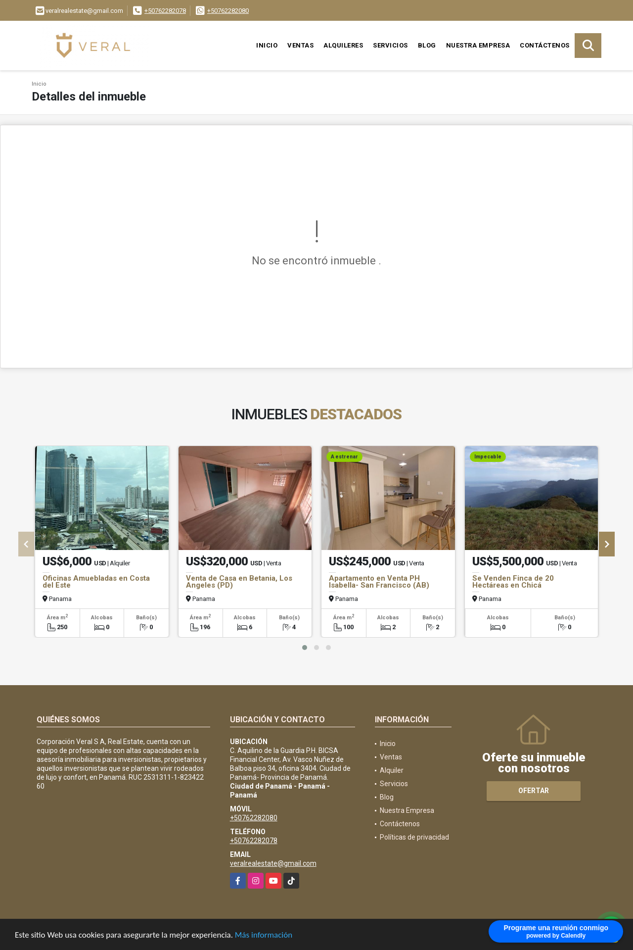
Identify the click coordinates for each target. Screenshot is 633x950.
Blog (427, 45)
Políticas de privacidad (414, 837)
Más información (263, 935)
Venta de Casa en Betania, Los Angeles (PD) (239, 582)
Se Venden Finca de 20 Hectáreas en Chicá (513, 582)
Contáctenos (545, 45)
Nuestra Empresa (478, 45)
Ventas (300, 45)
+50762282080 (228, 10)
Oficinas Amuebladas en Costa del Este (96, 582)
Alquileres (343, 45)
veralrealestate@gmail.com (273, 863)
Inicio (266, 45)
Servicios (390, 45)
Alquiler (392, 770)
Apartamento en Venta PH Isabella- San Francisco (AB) (379, 582)
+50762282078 (165, 10)
